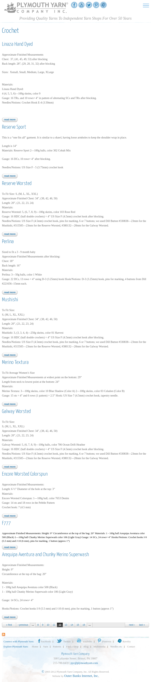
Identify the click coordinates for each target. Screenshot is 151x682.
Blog (86, 646)
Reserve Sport (14, 127)
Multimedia (99, 646)
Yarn (45, 646)
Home (35, 646)
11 (54, 624)
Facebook (44, 641)
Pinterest (104, 641)
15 (77, 624)
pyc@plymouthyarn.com (84, 663)
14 (72, 624)
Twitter (63, 641)
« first (9, 624)
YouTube (84, 641)
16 (84, 624)
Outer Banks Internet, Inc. (81, 676)
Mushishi (10, 299)
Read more (11, 119)
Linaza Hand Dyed (17, 44)
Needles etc (116, 646)
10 (48, 624)
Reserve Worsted (17, 183)
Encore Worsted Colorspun (25, 474)
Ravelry (123, 641)
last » (142, 624)
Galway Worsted (16, 411)
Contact (131, 646)
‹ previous (23, 624)
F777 (6, 523)
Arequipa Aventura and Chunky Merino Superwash (45, 554)
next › (132, 624)
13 (65, 624)
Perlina (8, 241)
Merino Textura (15, 362)
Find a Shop (72, 646)
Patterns (57, 646)
